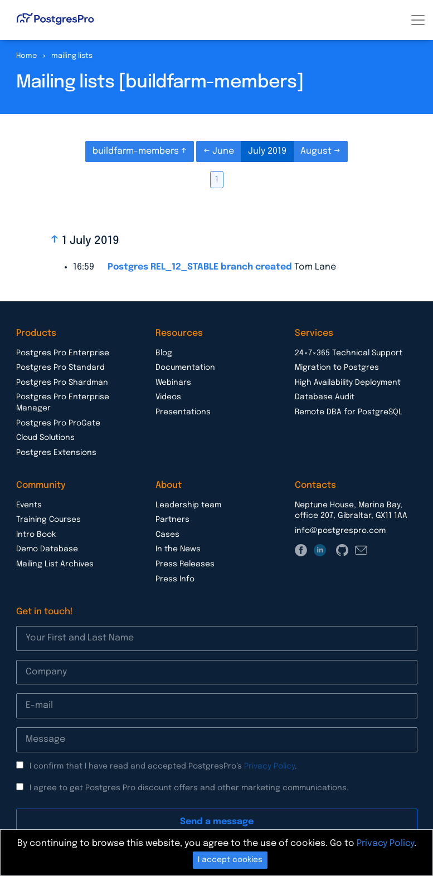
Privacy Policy (269, 766)
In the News (178, 549)
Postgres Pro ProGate (58, 423)
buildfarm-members (137, 151)
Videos (168, 397)
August (317, 151)
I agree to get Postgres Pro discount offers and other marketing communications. (189, 788)
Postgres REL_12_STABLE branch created (200, 267)
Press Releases (185, 564)
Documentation (185, 367)
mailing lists (72, 56)
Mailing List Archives (55, 564)
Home (26, 56)
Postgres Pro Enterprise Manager (62, 402)
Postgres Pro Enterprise (62, 353)
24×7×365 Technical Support (348, 353)
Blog (163, 353)
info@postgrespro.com (340, 531)
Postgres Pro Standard (60, 367)
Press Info (174, 579)
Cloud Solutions (45, 438)
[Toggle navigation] (418, 20)
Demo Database (47, 549)
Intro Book (36, 535)
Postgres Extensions (56, 453)
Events (29, 505)
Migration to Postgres (337, 367)
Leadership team (188, 505)
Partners (172, 519)
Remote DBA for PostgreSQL (348, 412)
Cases (167, 535)
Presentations (183, 412)
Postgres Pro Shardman (62, 382)
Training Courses (48, 519)
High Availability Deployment (348, 382)
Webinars (173, 382)
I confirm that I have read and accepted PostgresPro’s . (163, 766)
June (223, 151)
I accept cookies (230, 860)
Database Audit (324, 397)
